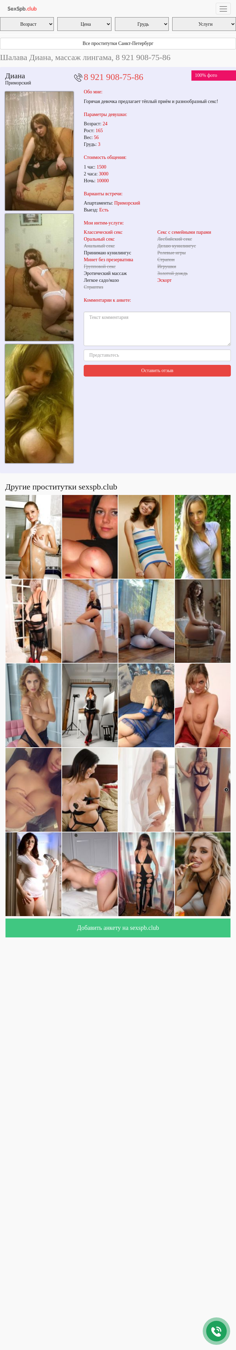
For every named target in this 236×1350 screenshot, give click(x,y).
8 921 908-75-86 (113, 77)
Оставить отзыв (157, 370)
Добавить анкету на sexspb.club (118, 927)
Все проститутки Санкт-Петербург (118, 43)
